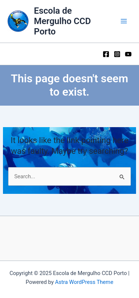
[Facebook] (106, 54)
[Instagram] (117, 54)
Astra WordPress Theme (84, 282)
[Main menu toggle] (124, 21)
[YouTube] (128, 54)
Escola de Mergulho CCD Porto (62, 21)
